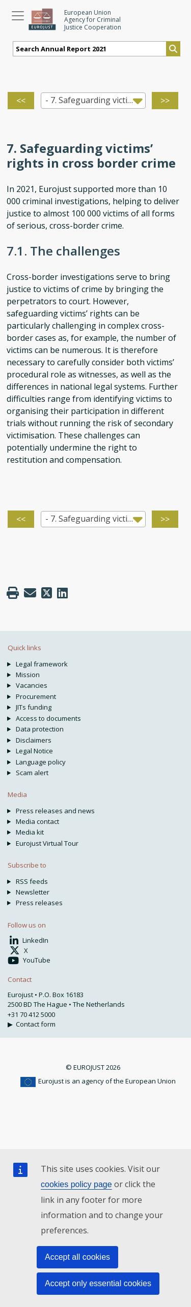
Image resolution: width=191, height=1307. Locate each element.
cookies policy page (76, 1184)
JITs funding (33, 707)
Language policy (41, 762)
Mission (28, 674)
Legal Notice (34, 750)
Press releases (39, 902)
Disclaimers (33, 740)
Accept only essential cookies (98, 1283)
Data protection (40, 729)
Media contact (37, 821)
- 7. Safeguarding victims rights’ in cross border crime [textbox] (95, 100)
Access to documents (48, 718)
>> (165, 100)
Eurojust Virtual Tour (47, 843)
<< (20, 100)
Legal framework (42, 663)
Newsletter (32, 892)
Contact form (36, 1024)
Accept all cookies (77, 1257)
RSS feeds (32, 881)
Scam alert (32, 772)
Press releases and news (55, 810)
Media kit (30, 832)
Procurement (36, 696)
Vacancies (31, 685)
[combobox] (93, 100)
